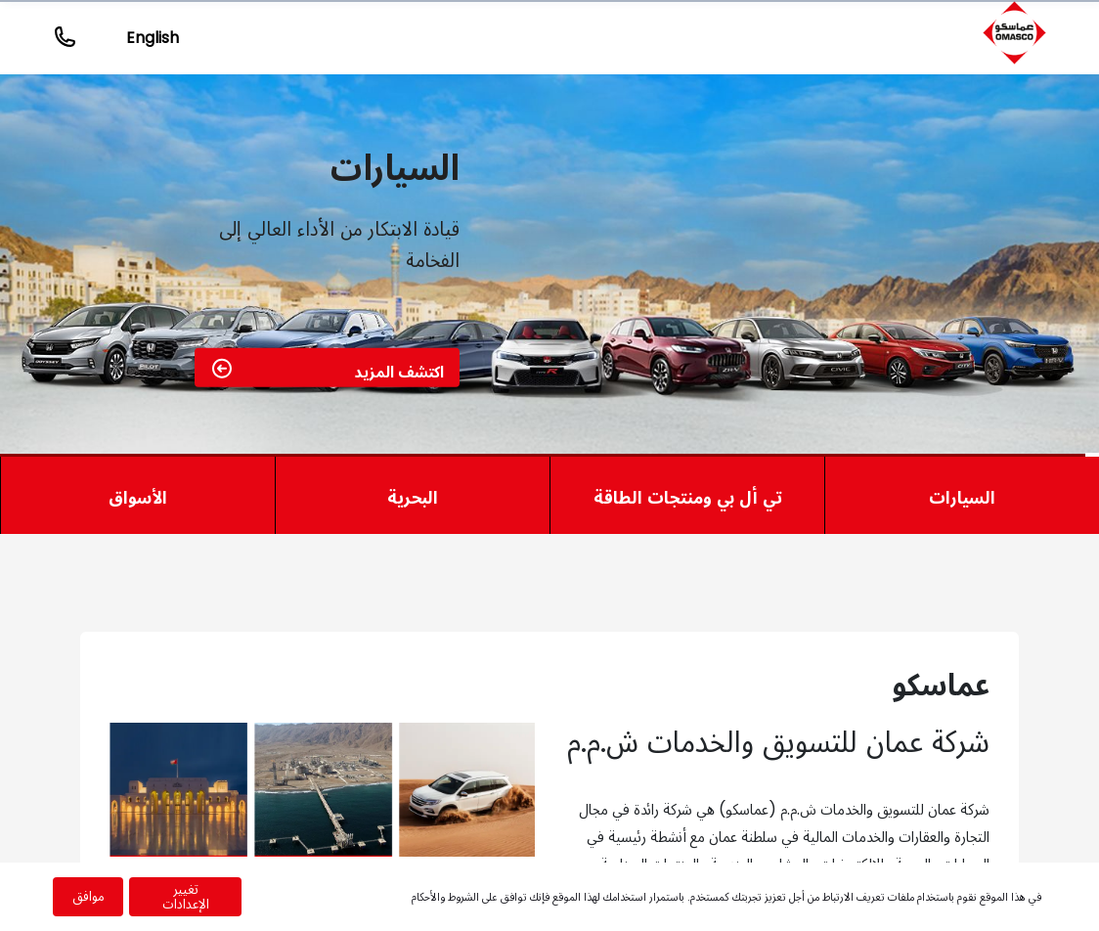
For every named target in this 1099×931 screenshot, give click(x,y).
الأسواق (138, 497)
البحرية (412, 497)
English (152, 37)
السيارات (962, 497)
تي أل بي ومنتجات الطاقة (687, 497)
